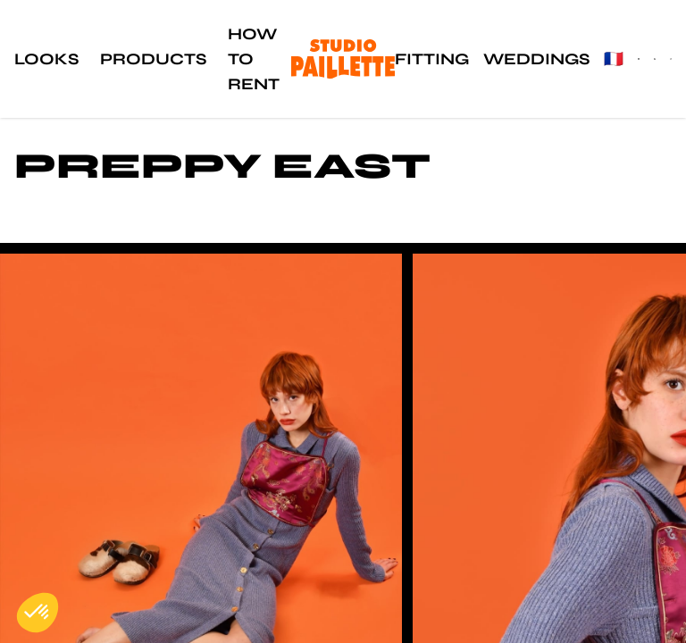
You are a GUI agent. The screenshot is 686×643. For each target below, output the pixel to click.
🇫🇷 (613, 59)
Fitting (432, 59)
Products (153, 59)
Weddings (536, 59)
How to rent (254, 59)
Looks (46, 59)
